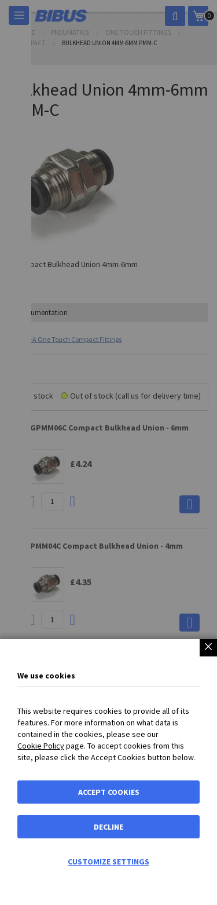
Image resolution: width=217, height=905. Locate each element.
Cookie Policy (40, 745)
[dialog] (108, 452)
